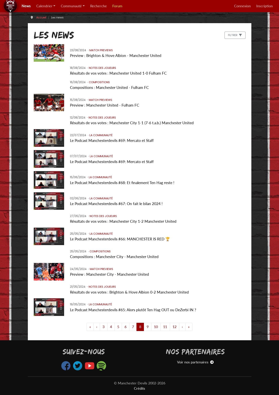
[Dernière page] (188, 327)
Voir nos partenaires (195, 362)
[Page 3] (97, 327)
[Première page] (90, 327)
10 (156, 327)
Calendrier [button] (44, 6)
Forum (117, 6)
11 (165, 327)
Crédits (139, 388)
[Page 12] (182, 327)
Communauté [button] (71, 6)
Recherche (98, 6)
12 (174, 327)
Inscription (264, 6)
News (26, 6)
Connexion (242, 6)
